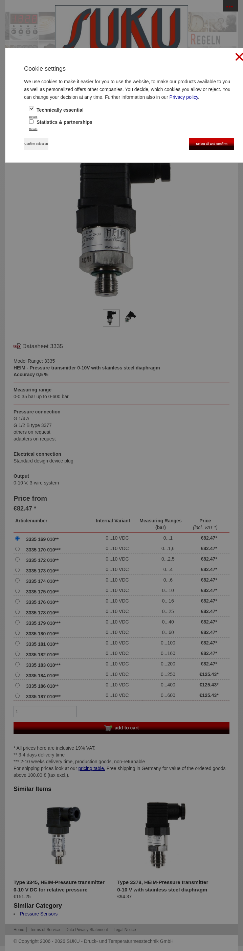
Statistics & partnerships (60, 122)
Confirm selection (36, 143)
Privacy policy (184, 97)
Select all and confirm (211, 143)
